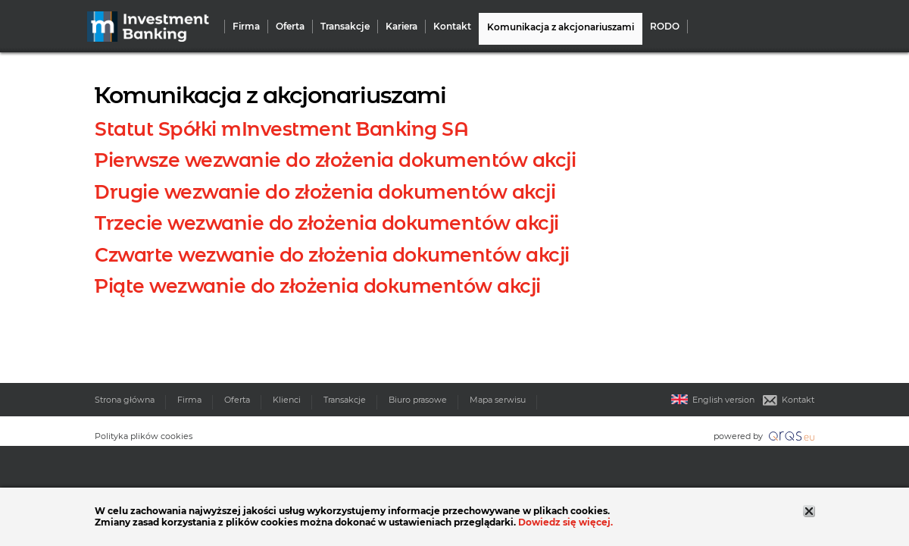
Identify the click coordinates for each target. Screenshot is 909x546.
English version (712, 399)
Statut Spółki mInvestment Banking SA (281, 129)
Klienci (287, 399)
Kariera (401, 26)
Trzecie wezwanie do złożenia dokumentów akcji (327, 223)
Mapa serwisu (498, 399)
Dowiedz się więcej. (565, 522)
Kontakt (452, 26)
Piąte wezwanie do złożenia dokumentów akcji (318, 286)
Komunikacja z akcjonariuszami (560, 27)
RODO (665, 26)
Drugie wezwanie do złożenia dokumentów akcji (325, 191)
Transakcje (345, 26)
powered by (764, 436)
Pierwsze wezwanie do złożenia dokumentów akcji (335, 160)
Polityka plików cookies (143, 436)
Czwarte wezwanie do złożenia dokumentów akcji (332, 254)
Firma (246, 26)
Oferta (290, 26)
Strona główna (125, 399)
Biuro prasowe (418, 399)
